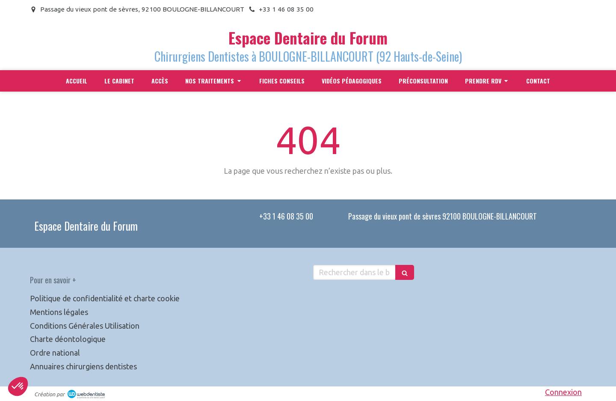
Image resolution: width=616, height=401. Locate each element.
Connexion (563, 392)
